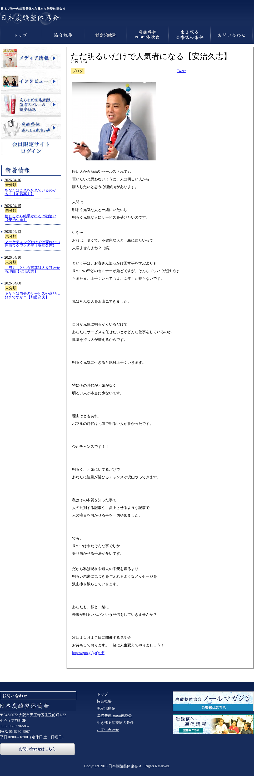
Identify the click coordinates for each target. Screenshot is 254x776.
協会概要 (104, 701)
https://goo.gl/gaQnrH (88, 653)
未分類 (10, 185)
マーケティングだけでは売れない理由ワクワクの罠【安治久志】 (32, 244)
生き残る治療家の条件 (115, 723)
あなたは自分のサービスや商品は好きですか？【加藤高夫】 (32, 295)
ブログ (77, 71)
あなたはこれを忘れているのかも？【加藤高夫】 (30, 192)
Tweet (181, 71)
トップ (102, 694)
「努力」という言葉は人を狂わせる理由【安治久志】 (32, 269)
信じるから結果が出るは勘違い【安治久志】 (30, 218)
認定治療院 (106, 708)
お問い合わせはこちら (37, 749)
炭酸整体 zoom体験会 (114, 716)
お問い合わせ (108, 730)
